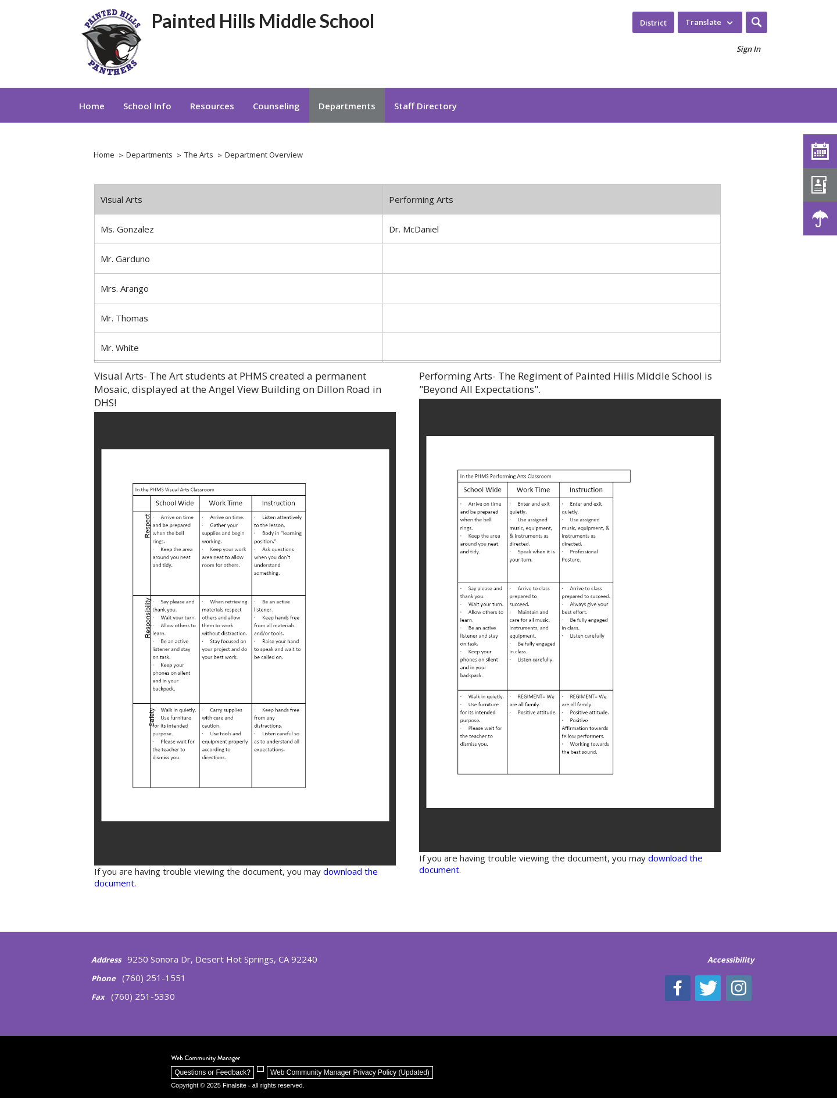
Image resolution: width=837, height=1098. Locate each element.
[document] (245, 638)
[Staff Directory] (820, 185)
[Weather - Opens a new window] (820, 218)
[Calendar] (820, 151)
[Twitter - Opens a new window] (711, 988)
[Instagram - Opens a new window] (741, 988)
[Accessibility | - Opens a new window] (730, 965)
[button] (756, 22)
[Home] (92, 105)
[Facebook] (682, 988)
